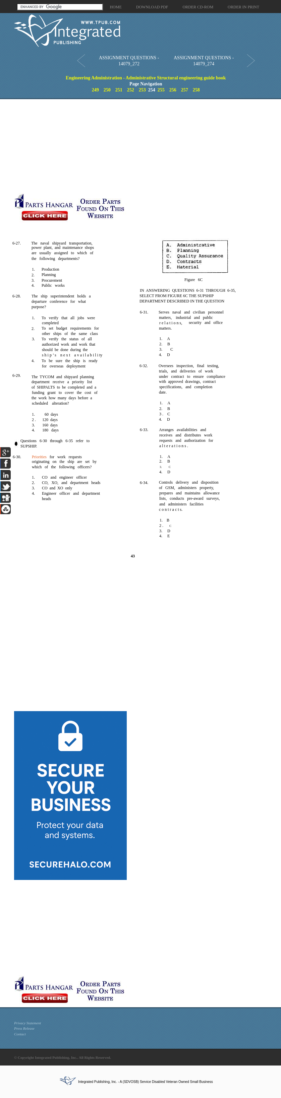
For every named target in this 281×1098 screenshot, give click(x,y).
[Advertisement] (128, 146)
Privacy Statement (27, 1023)
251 (118, 89)
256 (172, 89)
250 (107, 89)
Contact (20, 1034)
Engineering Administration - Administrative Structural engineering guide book (146, 77)
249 (95, 89)
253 (142, 89)
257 (184, 89)
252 (130, 89)
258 (196, 89)
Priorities (39, 457)
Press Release (24, 1028)
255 (161, 89)
